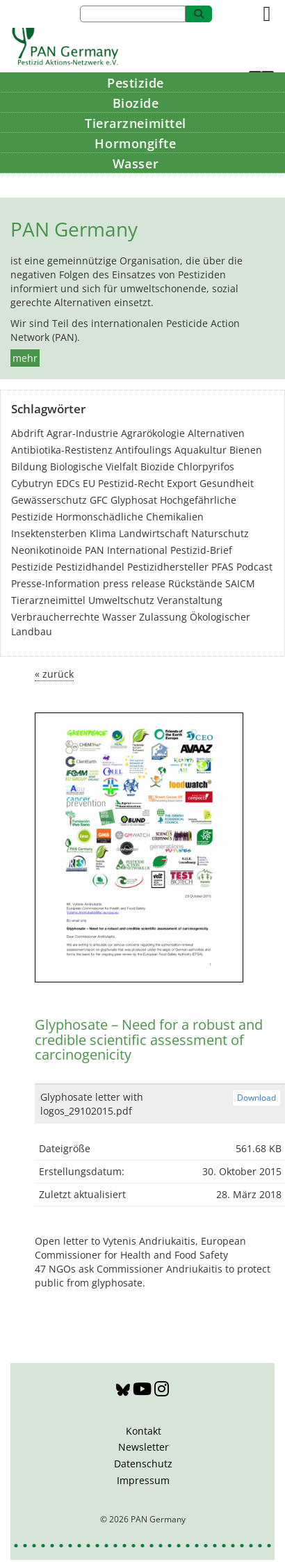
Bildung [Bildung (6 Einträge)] (29, 466)
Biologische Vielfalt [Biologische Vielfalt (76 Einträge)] (94, 466)
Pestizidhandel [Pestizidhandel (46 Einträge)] (90, 566)
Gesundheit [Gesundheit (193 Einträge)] (227, 483)
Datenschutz (143, 1463)
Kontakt (143, 1430)
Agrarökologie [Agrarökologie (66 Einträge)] (153, 433)
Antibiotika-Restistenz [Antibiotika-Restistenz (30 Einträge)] (62, 449)
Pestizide (135, 82)
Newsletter (143, 1446)
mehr (25, 358)
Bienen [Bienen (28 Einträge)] (245, 449)
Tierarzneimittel (135, 123)
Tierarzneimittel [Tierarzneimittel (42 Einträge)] (48, 600)
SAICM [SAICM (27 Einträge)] (240, 583)
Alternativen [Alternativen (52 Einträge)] (216, 433)
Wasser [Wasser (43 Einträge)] (119, 616)
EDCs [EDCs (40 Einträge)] (68, 483)
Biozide (136, 103)
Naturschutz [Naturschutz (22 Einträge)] (220, 533)
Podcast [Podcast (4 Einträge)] (254, 566)
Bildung (136, 183)
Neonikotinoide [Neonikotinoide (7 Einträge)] (46, 550)
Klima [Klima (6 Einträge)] (103, 533)
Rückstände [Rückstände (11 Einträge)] (195, 583)
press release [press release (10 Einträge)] (134, 583)
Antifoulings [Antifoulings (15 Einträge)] (143, 449)
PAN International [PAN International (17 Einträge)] (126, 550)
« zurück (54, 673)
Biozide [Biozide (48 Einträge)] (157, 466)
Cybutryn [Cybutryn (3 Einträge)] (32, 483)
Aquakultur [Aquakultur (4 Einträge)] (200, 449)
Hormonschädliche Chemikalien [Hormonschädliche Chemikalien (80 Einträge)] (130, 516)
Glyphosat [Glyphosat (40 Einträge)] (134, 500)
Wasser (135, 163)
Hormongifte (135, 143)
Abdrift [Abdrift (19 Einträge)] (27, 433)
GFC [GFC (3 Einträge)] (99, 500)
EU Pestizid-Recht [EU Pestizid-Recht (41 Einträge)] (123, 483)
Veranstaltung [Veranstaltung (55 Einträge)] (189, 600)
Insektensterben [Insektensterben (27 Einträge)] (49, 533)
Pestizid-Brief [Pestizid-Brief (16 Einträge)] (201, 550)
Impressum (143, 1480)
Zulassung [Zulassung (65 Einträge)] (163, 616)
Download (256, 1097)
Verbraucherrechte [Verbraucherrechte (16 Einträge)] (55, 616)
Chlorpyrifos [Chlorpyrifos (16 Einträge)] (205, 466)
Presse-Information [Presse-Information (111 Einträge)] (55, 583)
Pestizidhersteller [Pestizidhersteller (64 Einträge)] (168, 566)
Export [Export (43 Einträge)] (182, 483)
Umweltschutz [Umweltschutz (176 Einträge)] (121, 600)
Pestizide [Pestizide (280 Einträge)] (32, 566)
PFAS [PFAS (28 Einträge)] (222, 566)
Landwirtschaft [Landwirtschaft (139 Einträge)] (153, 533)
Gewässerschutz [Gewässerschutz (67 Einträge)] (49, 500)
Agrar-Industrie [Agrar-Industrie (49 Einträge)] (82, 433)
